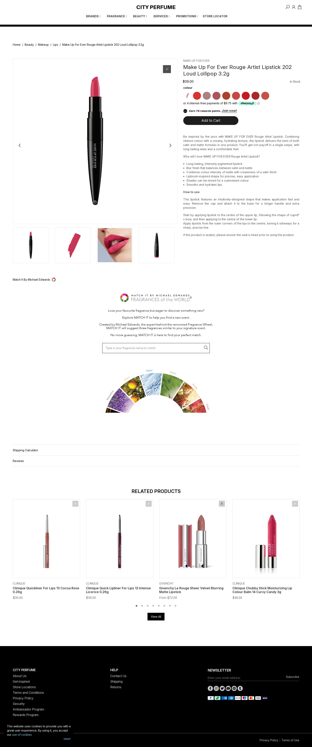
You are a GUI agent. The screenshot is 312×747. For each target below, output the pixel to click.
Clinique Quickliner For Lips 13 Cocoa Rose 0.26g (46, 590)
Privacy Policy (23, 698)
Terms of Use (290, 740)
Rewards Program (26, 715)
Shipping (116, 681)
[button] (156, 279)
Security (19, 704)
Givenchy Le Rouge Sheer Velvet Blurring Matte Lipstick (191, 590)
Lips (55, 44)
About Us (19, 676)
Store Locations (24, 687)
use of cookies (22, 734)
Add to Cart (210, 120)
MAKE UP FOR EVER (196, 60)
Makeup (43, 44)
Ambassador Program (28, 709)
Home (16, 44)
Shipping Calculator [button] (25, 450)
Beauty (29, 44)
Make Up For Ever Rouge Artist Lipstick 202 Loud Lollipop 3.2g (103, 44)
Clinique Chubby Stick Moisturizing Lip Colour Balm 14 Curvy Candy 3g (262, 590)
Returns (115, 687)
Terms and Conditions (28, 693)
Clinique (19, 583)
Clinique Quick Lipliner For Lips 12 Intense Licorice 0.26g (118, 590)
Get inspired (21, 681)
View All (156, 616)
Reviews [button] (18, 461)
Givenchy (166, 583)
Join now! (229, 111)
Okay (67, 738)
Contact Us (118, 676)
